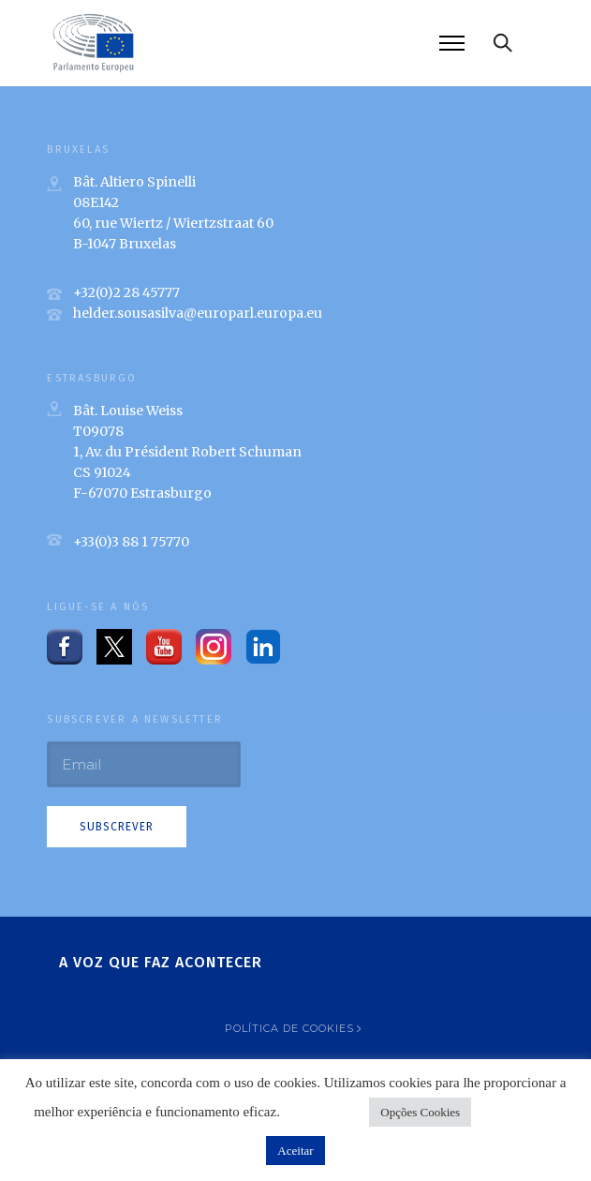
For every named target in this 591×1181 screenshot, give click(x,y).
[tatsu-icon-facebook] (64, 647)
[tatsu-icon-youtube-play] (164, 647)
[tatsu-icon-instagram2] (213, 647)
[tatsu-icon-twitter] (114, 647)
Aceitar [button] (295, 1151)
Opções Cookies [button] (420, 1112)
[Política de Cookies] (295, 1029)
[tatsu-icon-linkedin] (263, 647)
